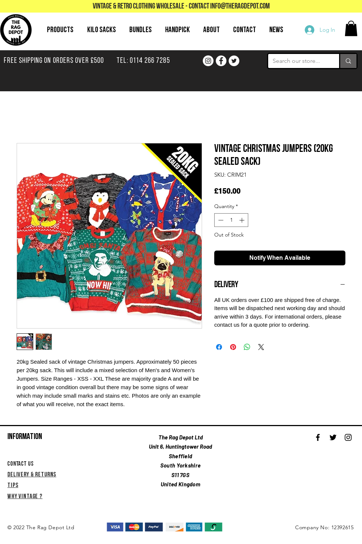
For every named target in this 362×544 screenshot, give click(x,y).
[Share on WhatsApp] (247, 347)
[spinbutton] (231, 220)
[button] (351, 28)
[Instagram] (208, 60)
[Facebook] (221, 60)
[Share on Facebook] (219, 347)
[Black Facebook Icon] (317, 437)
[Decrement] (220, 220)
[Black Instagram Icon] (348, 437)
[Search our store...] (298, 61)
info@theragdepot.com (240, 6)
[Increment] (242, 220)
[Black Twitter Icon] (333, 437)
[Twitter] (234, 60)
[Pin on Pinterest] (233, 347)
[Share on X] (261, 347)
